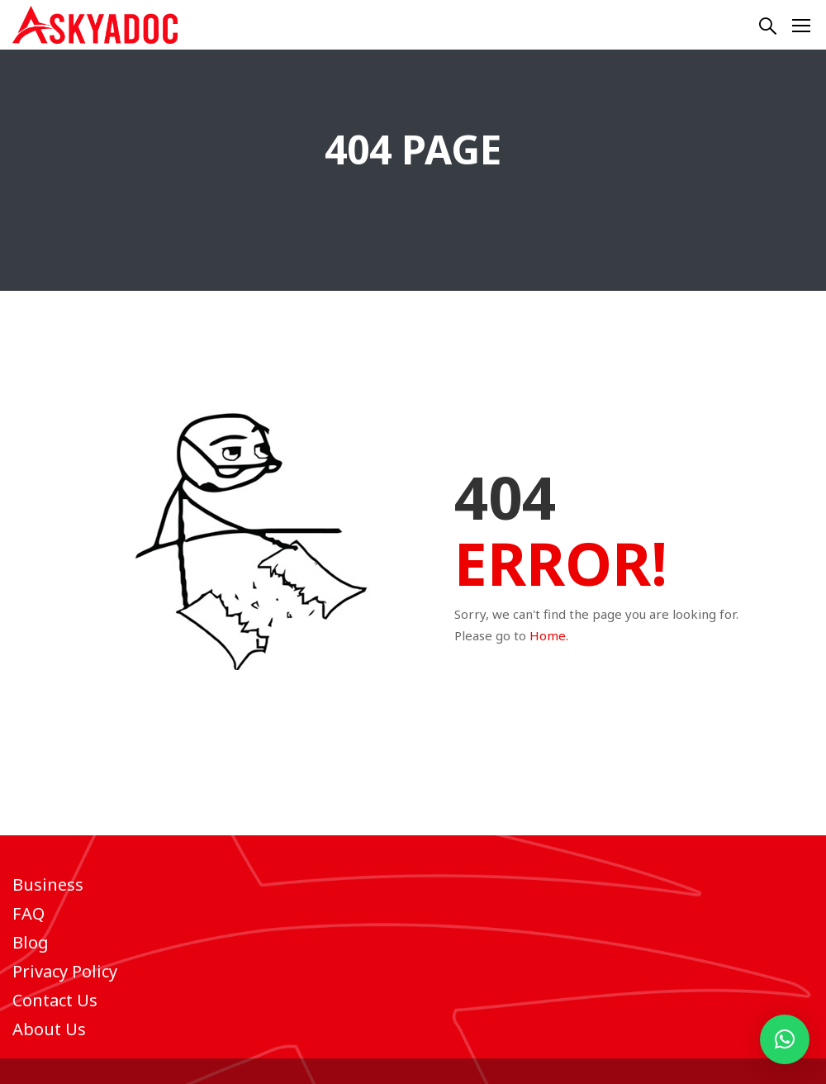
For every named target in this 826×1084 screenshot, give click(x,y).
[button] (784, 1039)
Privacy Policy (64, 971)
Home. (548, 635)
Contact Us (54, 1000)
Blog (30, 942)
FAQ (28, 913)
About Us (49, 1029)
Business (47, 884)
